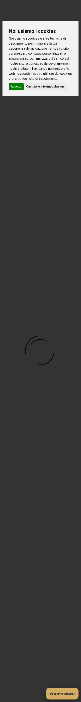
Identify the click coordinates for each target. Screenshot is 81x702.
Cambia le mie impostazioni (45, 86)
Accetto (16, 86)
